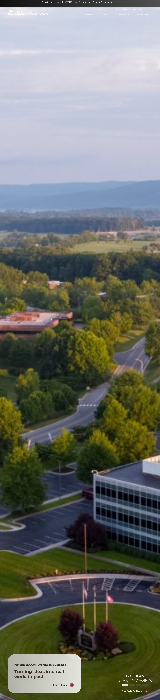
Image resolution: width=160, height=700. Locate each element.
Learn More (60, 682)
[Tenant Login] (136, 9)
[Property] (108, 14)
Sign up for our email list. (105, 2)
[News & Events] (143, 14)
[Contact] (115, 9)
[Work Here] (124, 14)
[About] (124, 9)
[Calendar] (97, 9)
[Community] (90, 14)
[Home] (28, 13)
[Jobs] (106, 9)
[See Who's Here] (135, 688)
